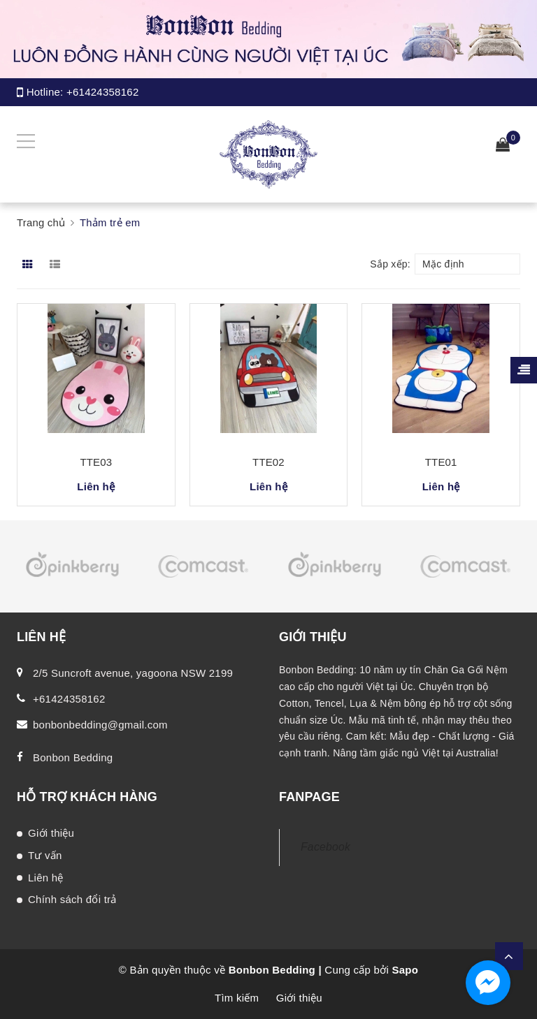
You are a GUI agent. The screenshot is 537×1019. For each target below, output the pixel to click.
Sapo (405, 970)
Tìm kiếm (237, 998)
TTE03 (96, 462)
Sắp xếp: (390, 264)
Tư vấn (45, 855)
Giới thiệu (51, 833)
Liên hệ (46, 878)
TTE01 (441, 462)
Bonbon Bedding (73, 757)
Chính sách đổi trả (72, 899)
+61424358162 (102, 92)
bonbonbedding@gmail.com (100, 725)
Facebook (325, 847)
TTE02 (268, 462)
